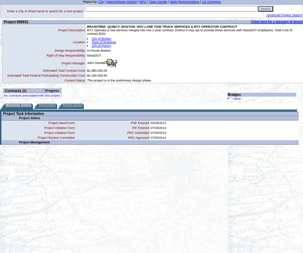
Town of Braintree (104, 42)
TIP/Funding (47, 105)
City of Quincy (101, 45)
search (265, 9)
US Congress (211, 2)
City (101, 2)
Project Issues (73, 105)
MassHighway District (122, 2)
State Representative (184, 2)
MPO (143, 2)
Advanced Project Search (284, 15)
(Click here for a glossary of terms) (277, 22)
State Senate (158, 2)
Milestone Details (19, 105)
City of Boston (101, 38)
